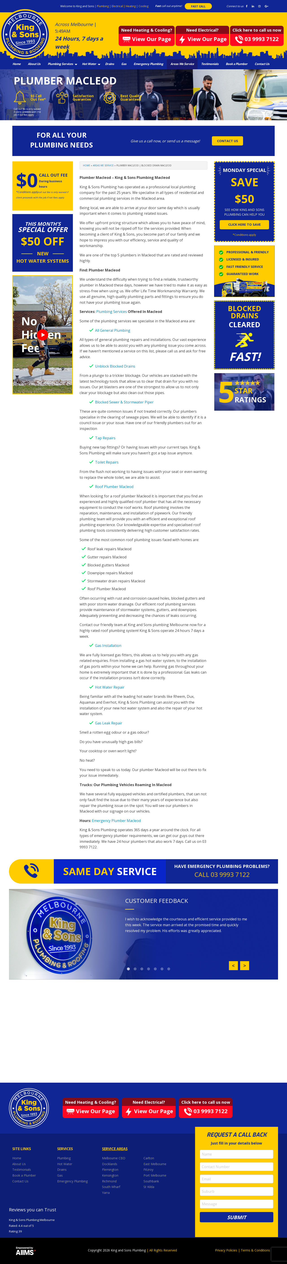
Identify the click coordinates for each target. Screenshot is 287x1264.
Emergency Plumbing (148, 64)
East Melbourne (155, 1164)
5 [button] (155, 969)
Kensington (110, 1175)
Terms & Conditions (255, 1250)
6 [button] (162, 969)
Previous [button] (233, 965)
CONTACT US (227, 141)
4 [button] (148, 969)
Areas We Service (182, 64)
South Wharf (111, 1187)
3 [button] (142, 969)
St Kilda (149, 1187)
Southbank (152, 1181)
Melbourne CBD (113, 1158)
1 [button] (128, 969)
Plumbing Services (60, 64)
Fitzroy (149, 1169)
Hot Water (89, 64)
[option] (187, 925)
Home (17, 64)
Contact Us (262, 64)
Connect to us (235, 6)
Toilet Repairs (107, 462)
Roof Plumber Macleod (114, 486)
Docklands (110, 1164)
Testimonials (210, 64)
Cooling (143, 6)
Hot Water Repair (109, 687)
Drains (109, 64)
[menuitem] (16, 64)
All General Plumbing (112, 330)
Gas (123, 64)
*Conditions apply (244, 235)
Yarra (106, 1192)
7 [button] (169, 969)
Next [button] (244, 965)
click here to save (244, 224)
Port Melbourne (155, 1175)
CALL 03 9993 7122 (222, 874)
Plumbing (103, 6)
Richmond (109, 1181)
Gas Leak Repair (108, 723)
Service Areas (115, 1148)
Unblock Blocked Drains (115, 366)
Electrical (118, 6)
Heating (131, 6)
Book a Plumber (237, 64)
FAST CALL (198, 6)
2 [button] (135, 969)
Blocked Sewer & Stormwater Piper (124, 402)
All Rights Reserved (163, 1250)
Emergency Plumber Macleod (116, 820)
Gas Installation (108, 645)
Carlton (149, 1158)
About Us (34, 64)
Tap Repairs (105, 438)
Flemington (110, 1169)
